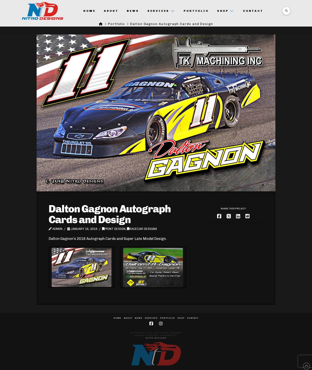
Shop (181, 318)
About (128, 318)
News (138, 318)
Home (117, 318)
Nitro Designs (156, 338)
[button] (286, 11)
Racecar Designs (142, 229)
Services (151, 318)
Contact (192, 318)
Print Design (113, 229)
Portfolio (167, 318)
